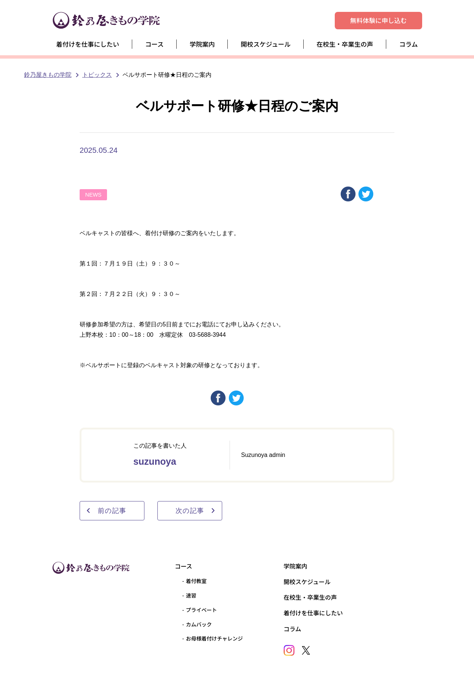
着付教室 (196, 581)
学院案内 (202, 44)
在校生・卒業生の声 (345, 44)
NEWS (93, 195)
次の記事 (196, 510)
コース (154, 44)
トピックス (97, 75)
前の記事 (106, 510)
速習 (191, 595)
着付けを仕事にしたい (87, 44)
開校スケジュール (266, 44)
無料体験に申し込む (378, 20)
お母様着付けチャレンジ (214, 638)
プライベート (201, 609)
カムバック (199, 624)
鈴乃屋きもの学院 (47, 75)
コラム (408, 44)
